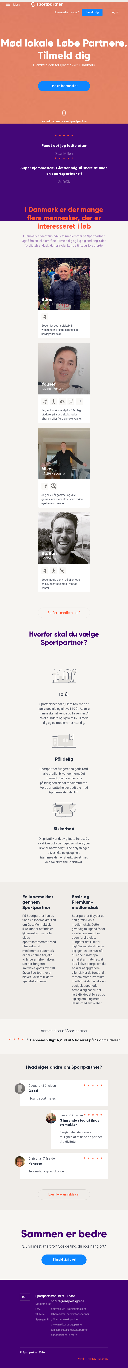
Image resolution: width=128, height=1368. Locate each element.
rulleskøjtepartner (77, 1330)
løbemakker (58, 1314)
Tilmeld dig (92, 12)
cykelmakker (58, 1325)
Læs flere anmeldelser (64, 1194)
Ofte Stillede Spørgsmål (42, 1314)
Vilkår (81, 1359)
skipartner (73, 1319)
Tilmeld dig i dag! (64, 1259)
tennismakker (59, 1330)
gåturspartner (59, 1319)
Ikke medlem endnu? (67, 12)
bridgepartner (75, 1325)
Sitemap (103, 1359)
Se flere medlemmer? (64, 612)
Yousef (48, 384)
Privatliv (91, 1359)
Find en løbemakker (64, 86)
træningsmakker (76, 1309)
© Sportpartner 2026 (32, 1352)
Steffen (49, 553)
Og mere (72, 1335)
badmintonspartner (78, 1314)
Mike (46, 469)
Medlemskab (43, 1304)
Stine (47, 299)
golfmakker (58, 1309)
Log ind (115, 12)
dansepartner (59, 1335)
